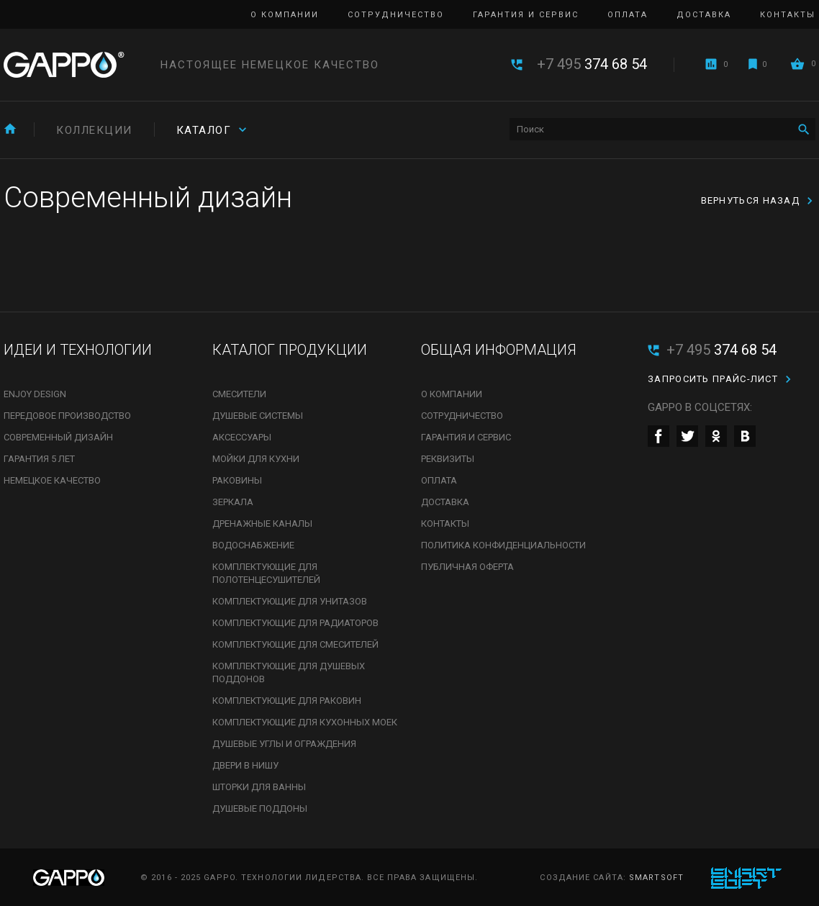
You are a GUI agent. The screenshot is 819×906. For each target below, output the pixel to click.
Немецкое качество (52, 480)
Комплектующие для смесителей (295, 644)
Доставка (704, 14)
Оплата (627, 14)
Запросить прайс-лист (713, 378)
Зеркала (232, 502)
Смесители (239, 394)
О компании (284, 14)
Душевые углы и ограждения (284, 743)
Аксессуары (241, 437)
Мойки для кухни (255, 458)
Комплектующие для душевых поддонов (288, 672)
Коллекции (94, 130)
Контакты (787, 14)
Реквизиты (447, 458)
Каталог (204, 130)
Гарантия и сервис (526, 14)
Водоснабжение (253, 545)
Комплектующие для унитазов (289, 601)
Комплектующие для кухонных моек (304, 722)
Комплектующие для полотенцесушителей (266, 573)
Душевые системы (257, 415)
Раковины (237, 480)
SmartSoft (656, 877)
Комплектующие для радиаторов (295, 622)
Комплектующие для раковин (286, 700)
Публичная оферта (467, 566)
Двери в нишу (245, 765)
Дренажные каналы (262, 523)
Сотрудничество (396, 14)
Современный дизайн (58, 437)
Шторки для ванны (259, 787)
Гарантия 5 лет (39, 458)
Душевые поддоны (259, 808)
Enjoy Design (35, 394)
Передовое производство (67, 415)
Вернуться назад (750, 200)
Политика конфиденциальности (503, 545)
